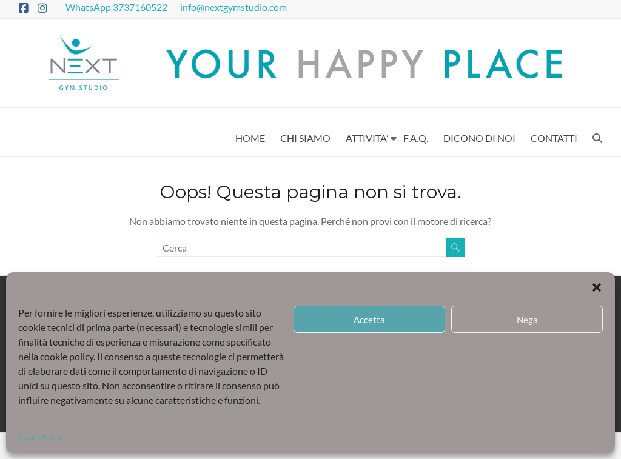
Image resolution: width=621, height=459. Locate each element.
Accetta (369, 319)
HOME (250, 138)
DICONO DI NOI (479, 138)
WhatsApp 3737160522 (117, 7)
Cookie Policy (39, 437)
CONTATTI (554, 138)
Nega (527, 319)
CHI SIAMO (305, 138)
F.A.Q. (415, 138)
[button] (597, 287)
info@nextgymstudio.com (234, 7)
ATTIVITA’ (367, 138)
